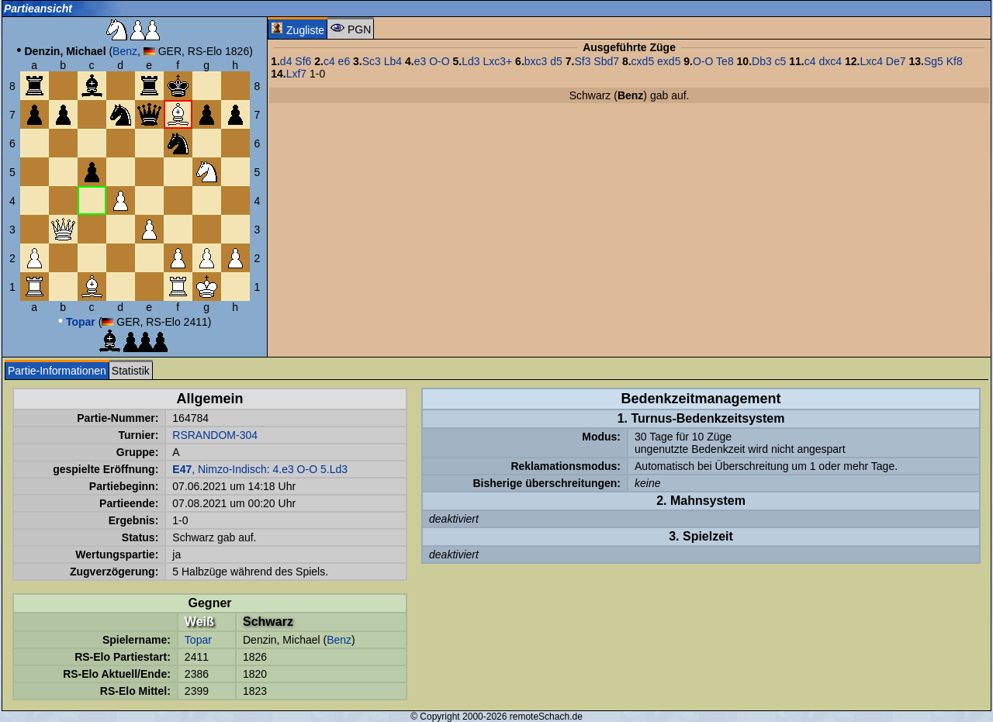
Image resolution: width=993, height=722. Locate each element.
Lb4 (393, 61)
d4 (286, 61)
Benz (124, 51)
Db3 (762, 61)
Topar (198, 640)
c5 (781, 61)
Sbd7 (606, 61)
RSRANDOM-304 (215, 435)
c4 (329, 61)
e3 (420, 61)
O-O (439, 61)
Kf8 (954, 61)
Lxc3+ (497, 61)
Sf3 (582, 61)
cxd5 (643, 61)
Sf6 (303, 61)
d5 (556, 61)
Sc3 (371, 61)
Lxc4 (871, 61)
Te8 (725, 61)
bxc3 (536, 61)
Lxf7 (296, 73)
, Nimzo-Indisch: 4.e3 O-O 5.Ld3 (260, 469)
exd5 (668, 61)
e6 (344, 61)
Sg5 (933, 61)
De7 (896, 61)
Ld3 (470, 61)
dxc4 (830, 61)
